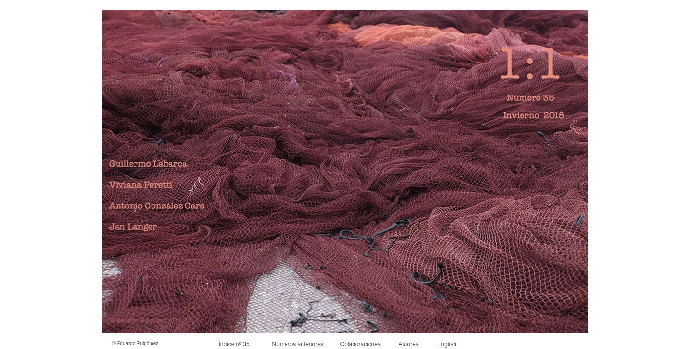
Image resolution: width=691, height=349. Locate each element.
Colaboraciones (360, 344)
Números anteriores (297, 344)
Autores (409, 344)
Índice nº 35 (234, 344)
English (447, 344)
